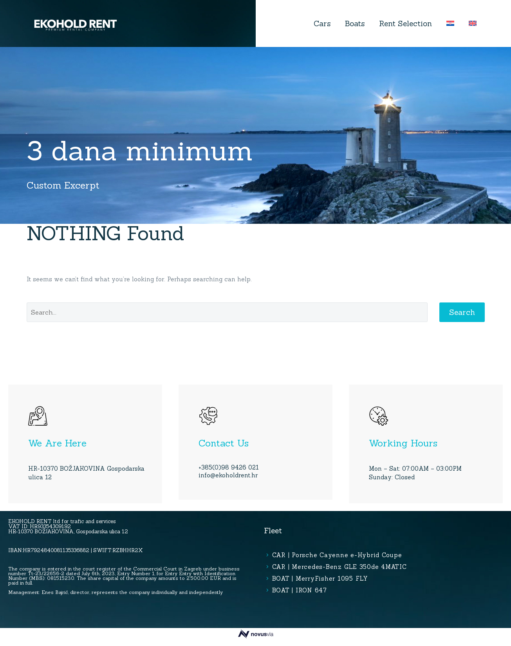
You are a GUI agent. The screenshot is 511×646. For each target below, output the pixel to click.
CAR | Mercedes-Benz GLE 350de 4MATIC (339, 566)
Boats (355, 23)
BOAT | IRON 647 (299, 590)
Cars (322, 23)
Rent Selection (405, 23)
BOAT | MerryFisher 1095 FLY (320, 578)
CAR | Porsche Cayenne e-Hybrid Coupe (337, 555)
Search (462, 312)
